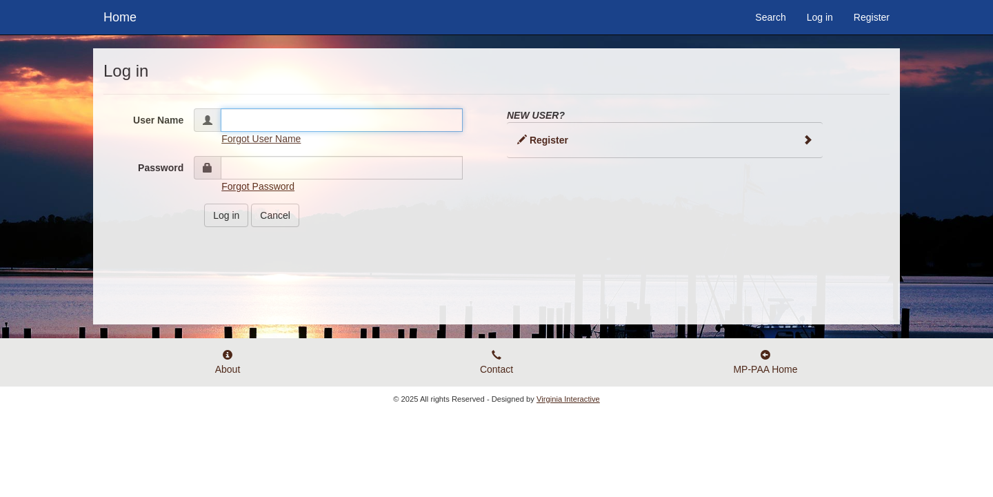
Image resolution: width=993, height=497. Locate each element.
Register (872, 17)
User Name (158, 120)
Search (770, 17)
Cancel (275, 215)
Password (160, 167)
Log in (820, 17)
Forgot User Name (261, 138)
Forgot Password (257, 186)
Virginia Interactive (568, 399)
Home (120, 15)
